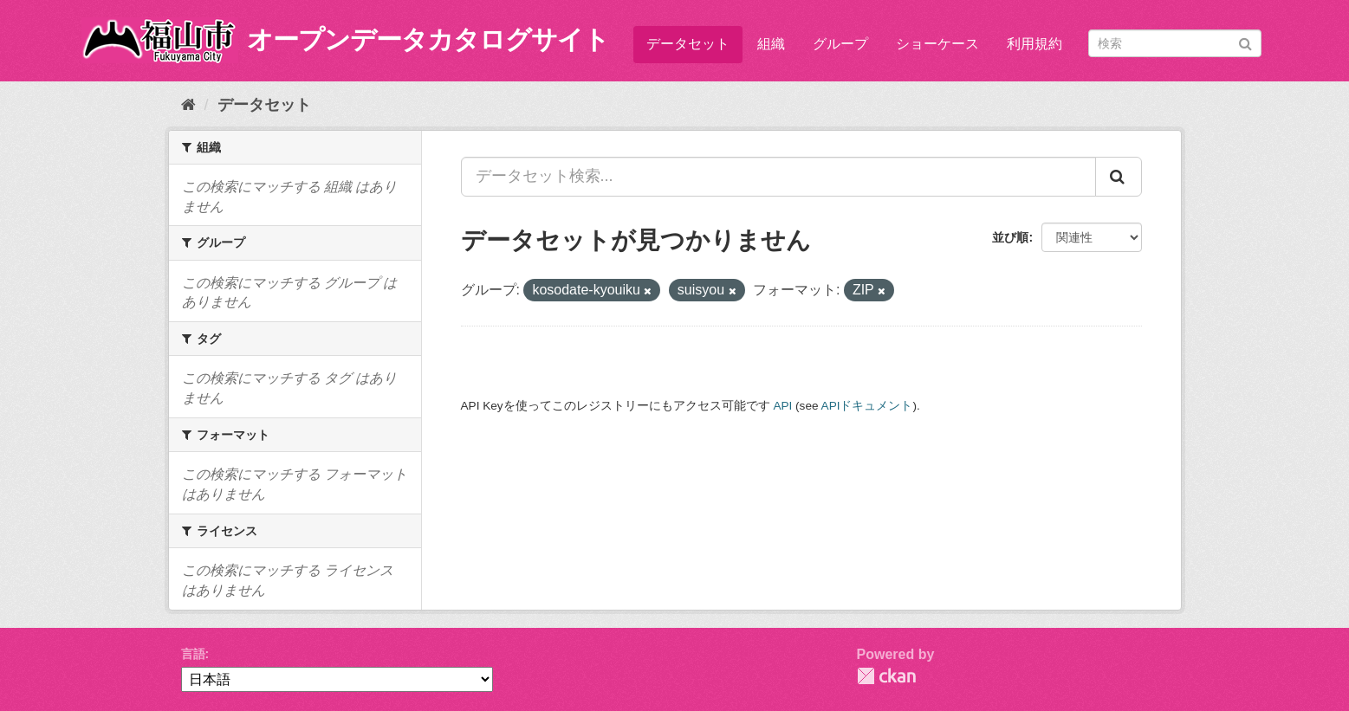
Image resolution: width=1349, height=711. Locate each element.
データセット (688, 43)
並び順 (1010, 237)
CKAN (886, 676)
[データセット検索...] (778, 177)
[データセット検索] (1174, 43)
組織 (771, 43)
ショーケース (937, 43)
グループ (840, 43)
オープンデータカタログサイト (428, 39)
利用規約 (1034, 43)
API (782, 405)
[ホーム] (188, 104)
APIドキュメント (867, 405)
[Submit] (1245, 42)
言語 (193, 654)
